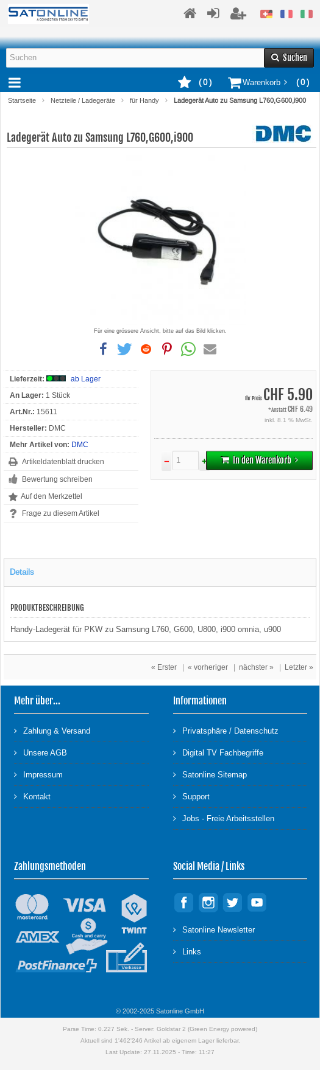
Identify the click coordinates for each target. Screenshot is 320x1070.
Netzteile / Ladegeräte (83, 100)
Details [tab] (22, 572)
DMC (79, 444)
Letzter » (299, 667)
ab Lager (86, 379)
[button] (103, 349)
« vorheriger (208, 667)
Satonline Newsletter (214, 929)
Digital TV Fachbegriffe (218, 752)
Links (187, 951)
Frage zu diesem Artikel (60, 513)
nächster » (256, 667)
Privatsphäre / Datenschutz (226, 730)
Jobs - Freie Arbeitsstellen (223, 818)
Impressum (38, 774)
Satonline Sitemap (210, 774)
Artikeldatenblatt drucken (63, 461)
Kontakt (32, 796)
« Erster (164, 667)
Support (191, 796)
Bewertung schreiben (57, 479)
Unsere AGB (40, 752)
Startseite (22, 100)
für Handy (144, 100)
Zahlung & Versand (52, 730)
